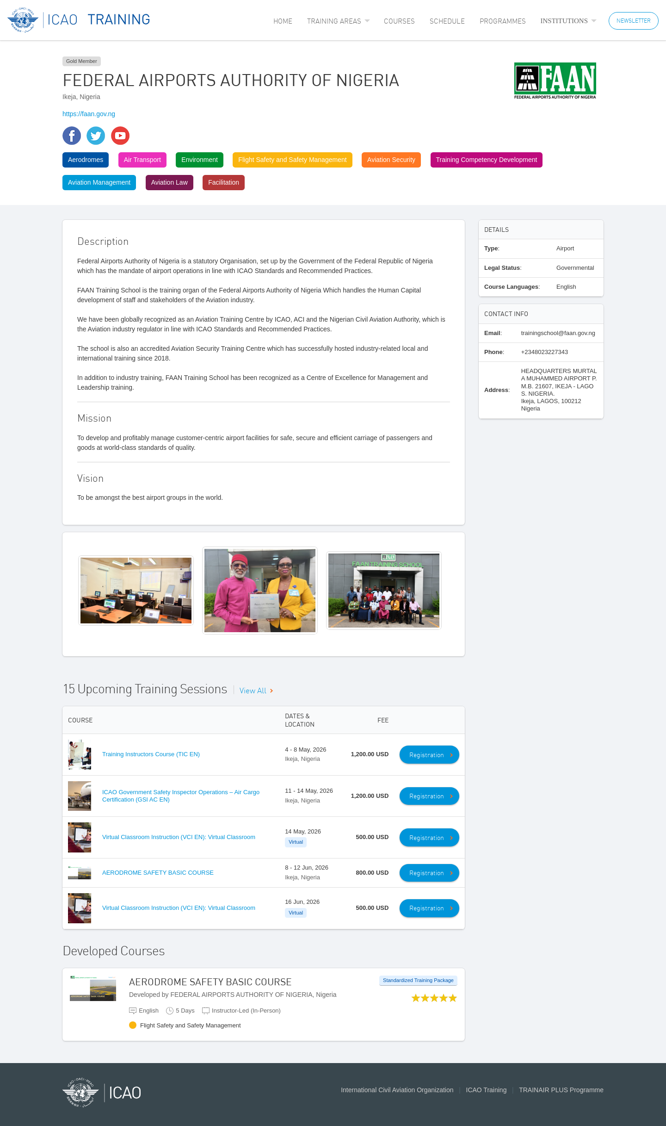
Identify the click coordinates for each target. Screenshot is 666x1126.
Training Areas (334, 21)
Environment (199, 159)
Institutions (564, 21)
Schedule (447, 21)
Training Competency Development (486, 159)
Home (282, 21)
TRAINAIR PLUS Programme (561, 1090)
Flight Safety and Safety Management (292, 159)
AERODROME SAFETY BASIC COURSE (158, 872)
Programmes (503, 21)
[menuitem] (283, 21)
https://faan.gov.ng (88, 114)
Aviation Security (391, 159)
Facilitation (223, 182)
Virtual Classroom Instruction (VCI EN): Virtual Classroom (178, 837)
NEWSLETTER (634, 20)
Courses (399, 21)
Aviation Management (99, 182)
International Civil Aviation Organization (397, 1090)
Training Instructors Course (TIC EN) (151, 754)
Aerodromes (85, 159)
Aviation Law (169, 182)
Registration (426, 755)
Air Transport (142, 159)
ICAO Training (486, 1090)
